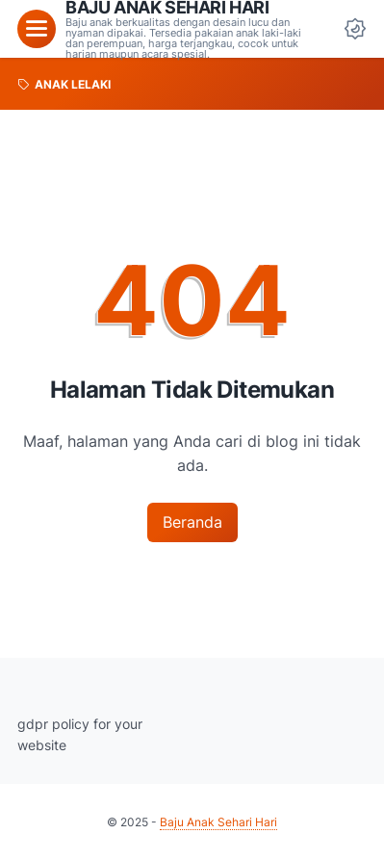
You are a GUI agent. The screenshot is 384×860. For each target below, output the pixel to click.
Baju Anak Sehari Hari (218, 822)
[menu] (36, 29)
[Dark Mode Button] (355, 28)
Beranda (192, 522)
